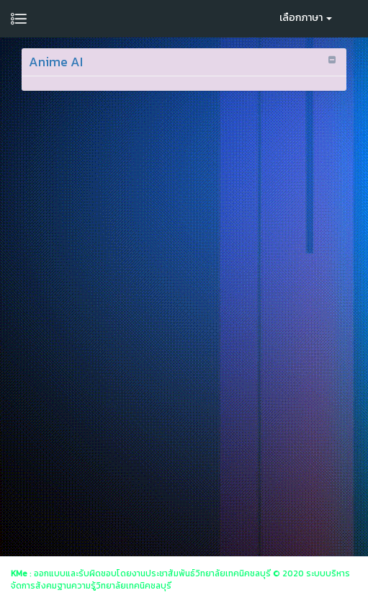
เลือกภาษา (305, 17)
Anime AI (56, 61)
